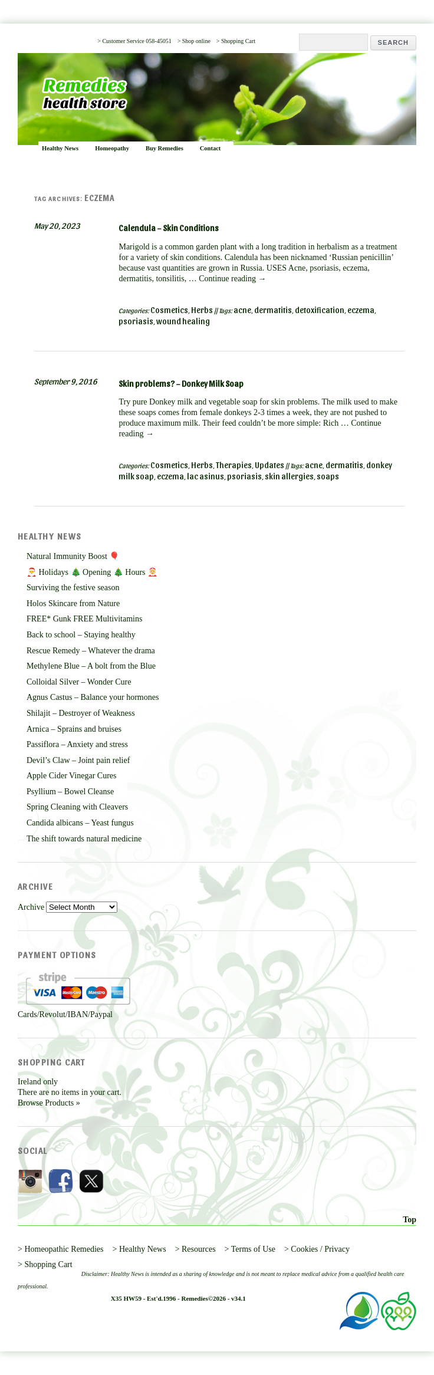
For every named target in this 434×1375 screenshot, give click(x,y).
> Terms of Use (250, 1249)
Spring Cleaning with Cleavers (77, 806)
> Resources (195, 1249)
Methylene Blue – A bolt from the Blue (91, 666)
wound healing (183, 321)
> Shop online (194, 41)
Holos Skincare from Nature (73, 603)
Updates (269, 465)
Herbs (202, 310)
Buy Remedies (164, 148)
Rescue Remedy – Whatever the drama (91, 650)
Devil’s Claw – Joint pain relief (78, 760)
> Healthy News (139, 1249)
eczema (360, 310)
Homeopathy (112, 148)
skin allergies (289, 476)
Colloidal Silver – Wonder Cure (79, 681)
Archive (31, 907)
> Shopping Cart (235, 41)
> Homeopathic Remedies (61, 1249)
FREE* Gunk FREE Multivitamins (84, 618)
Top (409, 1219)
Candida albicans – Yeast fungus (80, 822)
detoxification (319, 310)
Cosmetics (169, 310)
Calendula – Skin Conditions (169, 228)
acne (242, 310)
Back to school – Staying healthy (81, 634)
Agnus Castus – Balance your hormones (93, 697)
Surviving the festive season (73, 587)
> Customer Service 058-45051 (134, 41)
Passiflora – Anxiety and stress (77, 744)
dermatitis (273, 310)
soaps (328, 476)
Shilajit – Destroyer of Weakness (81, 713)
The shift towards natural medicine (84, 838)
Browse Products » (49, 1102)
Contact (210, 148)
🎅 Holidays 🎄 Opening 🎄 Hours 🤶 (92, 572)
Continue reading (232, 278)
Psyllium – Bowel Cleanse (70, 791)
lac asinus (205, 476)
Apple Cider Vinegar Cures (71, 775)
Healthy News (60, 148)
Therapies (234, 465)
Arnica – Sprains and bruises (74, 729)
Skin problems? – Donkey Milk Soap (181, 384)
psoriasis (136, 321)
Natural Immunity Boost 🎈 (73, 556)
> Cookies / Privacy (317, 1249)
